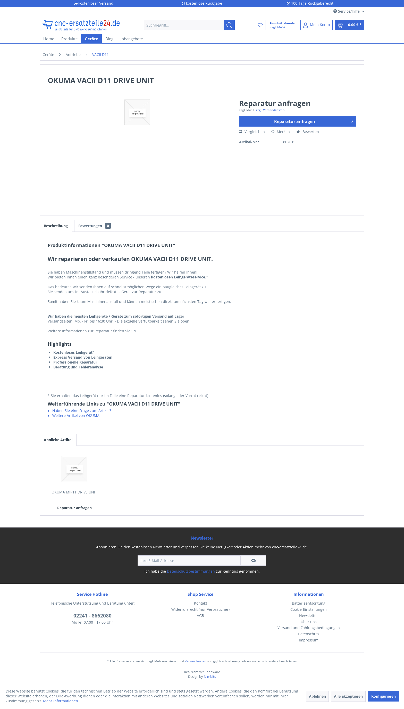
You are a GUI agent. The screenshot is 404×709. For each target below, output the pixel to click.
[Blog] (109, 38)
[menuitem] (189, 25)
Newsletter (308, 615)
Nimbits (210, 676)
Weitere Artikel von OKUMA (73, 415)
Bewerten (307, 131)
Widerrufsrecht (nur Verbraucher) (200, 609)
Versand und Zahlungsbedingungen (308, 627)
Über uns (309, 621)
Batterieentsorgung (308, 603)
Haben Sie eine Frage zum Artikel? (79, 410)
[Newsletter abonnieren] (253, 560)
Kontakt (200, 603)
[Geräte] (91, 38)
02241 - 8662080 (92, 615)
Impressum (308, 640)
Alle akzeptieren (348, 696)
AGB (200, 615)
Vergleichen (252, 131)
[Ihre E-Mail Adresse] (189, 560)
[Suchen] (229, 25)
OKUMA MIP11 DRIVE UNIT (74, 492)
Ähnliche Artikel (58, 439)
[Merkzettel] (260, 25)
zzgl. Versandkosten (270, 110)
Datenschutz (308, 633)
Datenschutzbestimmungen (191, 571)
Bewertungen (94, 226)
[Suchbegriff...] (189, 25)
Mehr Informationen (60, 700)
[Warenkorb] (349, 25)
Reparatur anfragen (313, 120)
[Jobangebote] (131, 38)
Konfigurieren (383, 696)
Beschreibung (56, 225)
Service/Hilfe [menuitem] (347, 11)
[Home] (49, 38)
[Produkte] (69, 38)
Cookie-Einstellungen (308, 609)
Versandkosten (195, 661)
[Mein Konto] (316, 25)
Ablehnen (317, 696)
